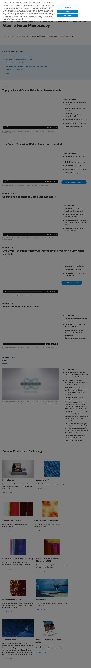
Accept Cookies (67, 15)
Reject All (68, 11)
